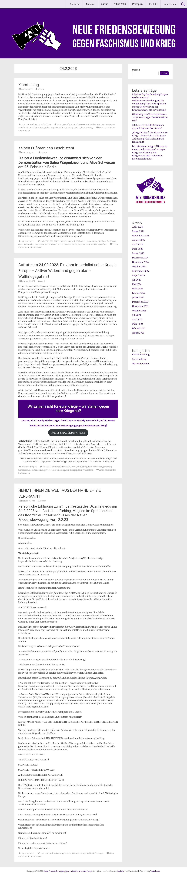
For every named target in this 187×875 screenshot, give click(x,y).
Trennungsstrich (71, 127)
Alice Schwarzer (78, 124)
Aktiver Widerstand (62, 241)
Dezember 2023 (140, 302)
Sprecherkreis (44, 124)
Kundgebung (24, 470)
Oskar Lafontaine (26, 244)
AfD (68, 124)
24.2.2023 (61, 124)
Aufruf (73, 467)
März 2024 (137, 288)
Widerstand (88, 470)
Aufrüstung (82, 467)
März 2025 (137, 249)
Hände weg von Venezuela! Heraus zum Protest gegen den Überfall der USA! (150, 117)
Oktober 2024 (139, 266)
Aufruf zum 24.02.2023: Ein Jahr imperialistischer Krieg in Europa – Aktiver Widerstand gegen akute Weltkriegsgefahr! (68, 270)
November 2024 (140, 262)
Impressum (170, 4)
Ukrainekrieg (59, 470)
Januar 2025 (138, 253)
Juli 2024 (136, 279)
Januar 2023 (138, 332)
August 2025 (138, 240)
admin (41, 89)
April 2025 (137, 244)
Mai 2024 (137, 284)
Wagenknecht (84, 244)
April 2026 (137, 226)
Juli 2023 (136, 315)
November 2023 (140, 306)
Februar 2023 (138, 328)
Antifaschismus (93, 124)
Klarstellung (28, 84)
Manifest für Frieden (27, 127)
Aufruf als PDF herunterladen (68, 432)
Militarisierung (38, 470)
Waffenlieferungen (94, 853)
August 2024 (138, 275)
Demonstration (108, 124)
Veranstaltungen (29, 467)
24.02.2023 (120, 4)
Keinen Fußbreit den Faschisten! (46, 148)
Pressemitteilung (30, 124)
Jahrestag (107, 467)
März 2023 (137, 324)
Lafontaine (92, 241)
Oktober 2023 (139, 310)
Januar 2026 (138, 231)
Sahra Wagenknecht (54, 127)
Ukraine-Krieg (86, 127)
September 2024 (140, 271)
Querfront (39, 244)
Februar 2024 (138, 293)
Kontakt (153, 4)
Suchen (136, 69)
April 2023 (137, 319)
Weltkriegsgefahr (99, 244)
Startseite (74, 4)
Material (90, 4)
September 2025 (140, 235)
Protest (41, 127)
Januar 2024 (138, 297)
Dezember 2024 (140, 257)
